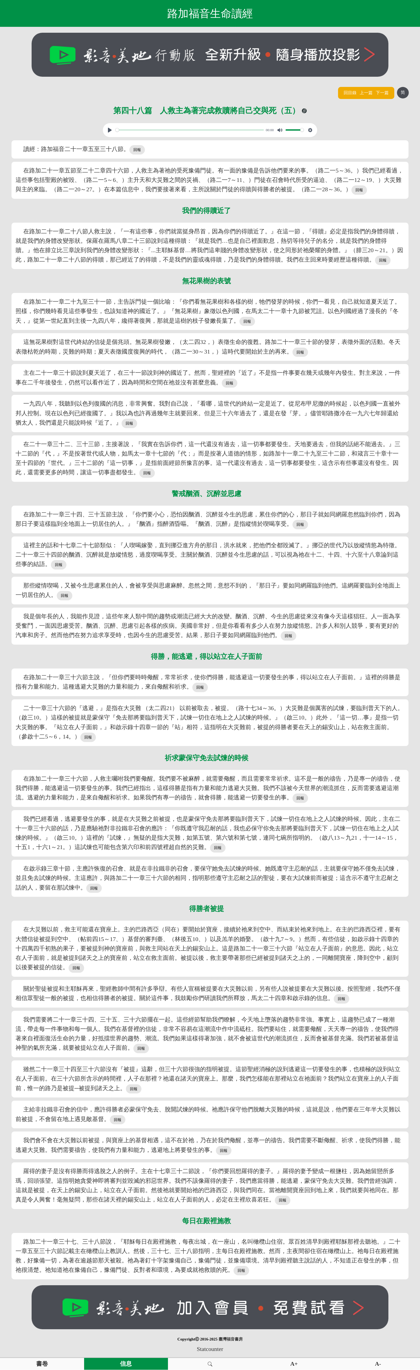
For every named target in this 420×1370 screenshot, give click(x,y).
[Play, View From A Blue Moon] (110, 130)
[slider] (189, 130)
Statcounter (210, 1349)
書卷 (42, 1364)
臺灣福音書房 (231, 1339)
